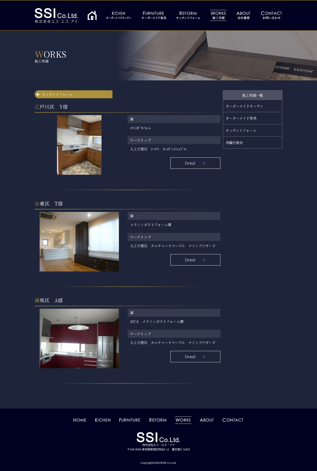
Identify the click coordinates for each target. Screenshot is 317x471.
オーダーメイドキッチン (244, 105)
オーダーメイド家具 (241, 118)
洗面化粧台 (234, 142)
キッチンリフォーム (241, 130)
